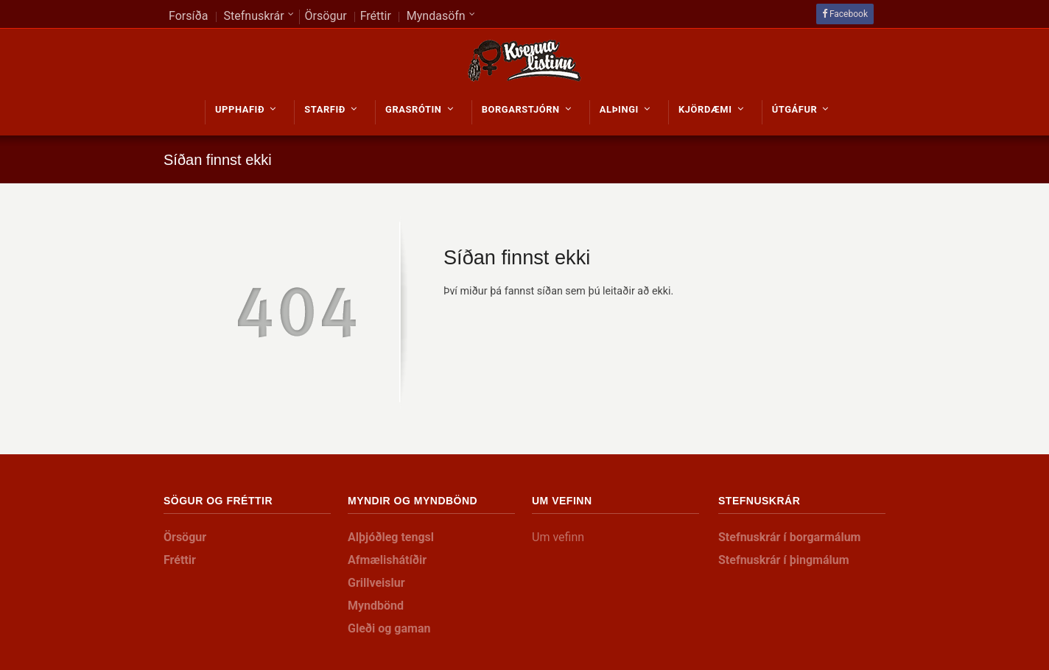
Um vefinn (558, 537)
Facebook (848, 14)
